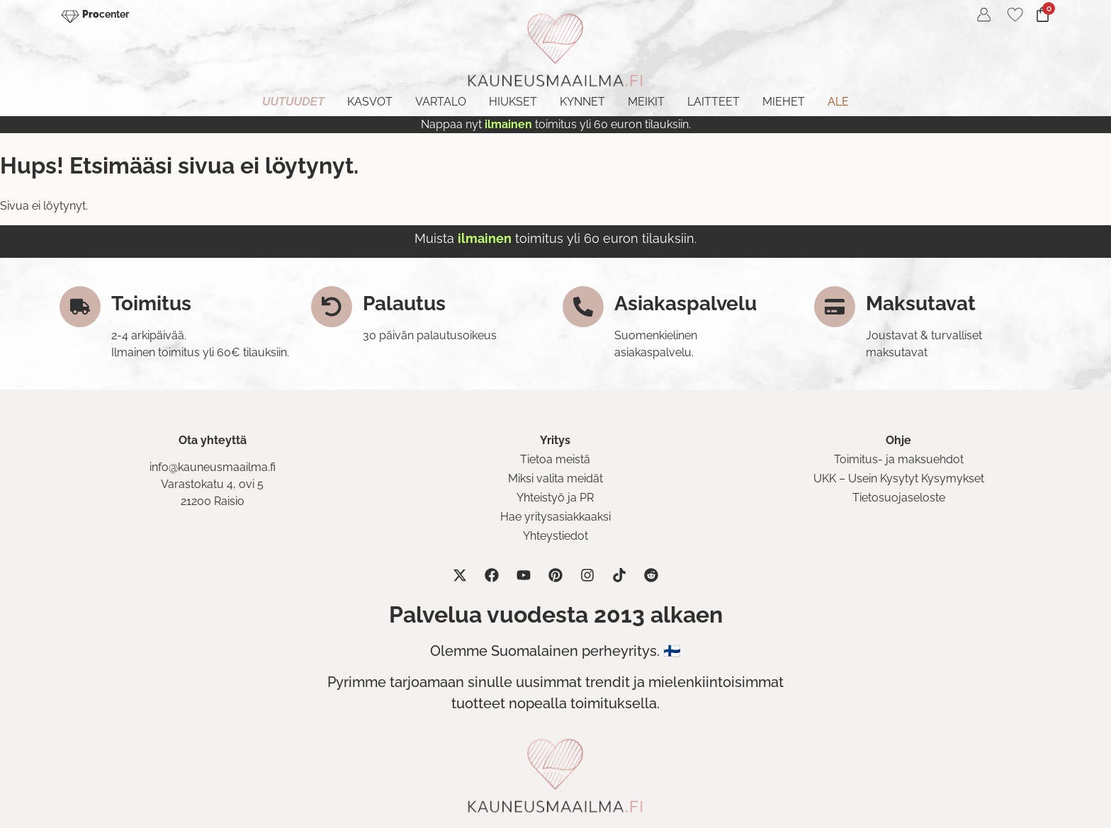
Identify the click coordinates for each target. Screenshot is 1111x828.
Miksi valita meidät (555, 478)
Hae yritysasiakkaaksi (555, 516)
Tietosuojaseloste (898, 497)
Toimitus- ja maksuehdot (899, 459)
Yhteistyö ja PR (555, 497)
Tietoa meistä (555, 459)
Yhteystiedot (555, 536)
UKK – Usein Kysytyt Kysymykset (898, 478)
